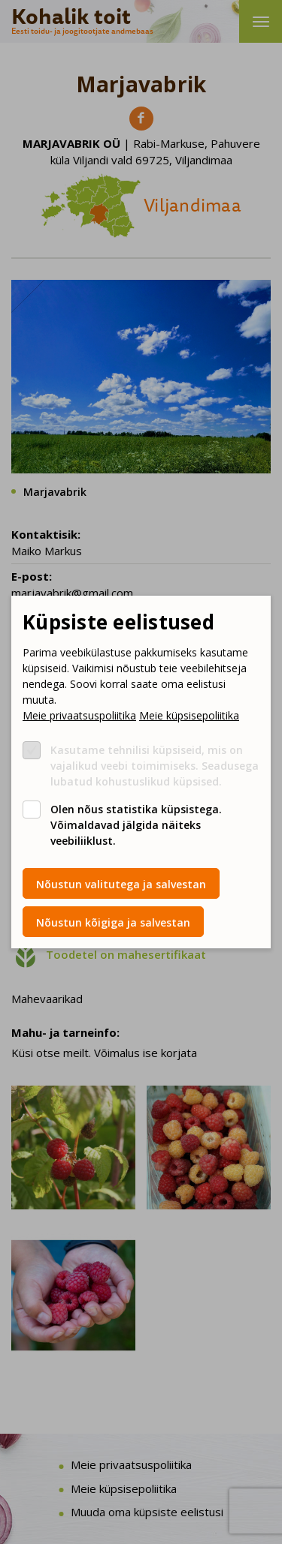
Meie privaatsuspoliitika (79, 715)
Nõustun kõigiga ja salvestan (113, 922)
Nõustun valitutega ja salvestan (121, 884)
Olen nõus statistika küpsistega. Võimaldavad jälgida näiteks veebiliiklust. (136, 825)
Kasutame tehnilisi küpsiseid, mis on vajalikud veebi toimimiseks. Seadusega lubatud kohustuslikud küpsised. (154, 766)
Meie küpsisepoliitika (189, 715)
